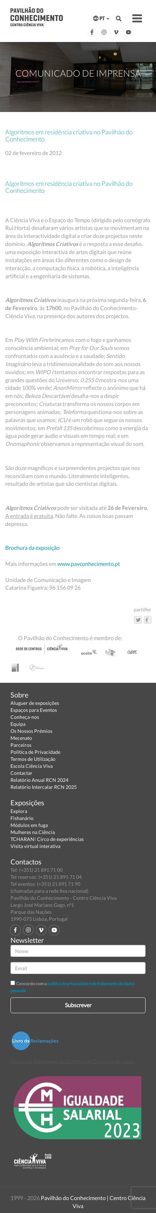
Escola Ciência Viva (31, 766)
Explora (18, 811)
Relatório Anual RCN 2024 (39, 780)
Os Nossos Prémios (31, 731)
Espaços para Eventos (33, 710)
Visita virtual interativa (35, 846)
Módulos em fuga (29, 825)
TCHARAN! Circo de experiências (47, 839)
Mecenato (21, 738)
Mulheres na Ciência (32, 832)
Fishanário (22, 818)
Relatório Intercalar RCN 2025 (43, 787)
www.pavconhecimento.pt (88, 563)
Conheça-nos (24, 717)
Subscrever (78, 1005)
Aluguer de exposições (34, 703)
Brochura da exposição (32, 547)
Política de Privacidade (35, 752)
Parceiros (20, 745)
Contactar (21, 773)
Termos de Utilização (32, 759)
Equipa (17, 724)
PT (101, 18)
